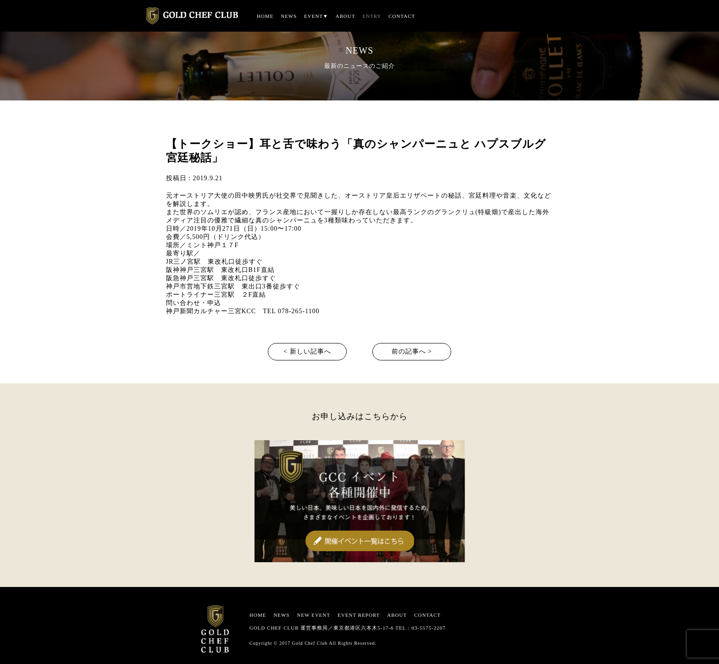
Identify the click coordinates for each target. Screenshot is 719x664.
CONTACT (401, 16)
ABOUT (345, 16)
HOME (265, 16)
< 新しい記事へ (307, 351)
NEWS (289, 16)
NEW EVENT (314, 615)
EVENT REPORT (358, 615)
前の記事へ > (412, 351)
